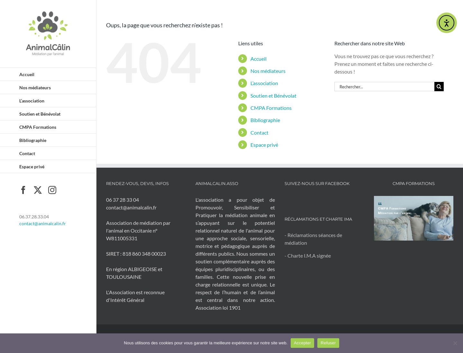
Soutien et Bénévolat (273, 96)
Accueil (258, 59)
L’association (264, 83)
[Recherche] (439, 86)
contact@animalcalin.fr (42, 223)
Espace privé (264, 145)
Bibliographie (265, 120)
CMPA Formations (271, 108)
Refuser (328, 342)
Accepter (302, 342)
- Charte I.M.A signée (308, 255)
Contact (259, 132)
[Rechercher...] (384, 86)
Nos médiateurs (268, 71)
